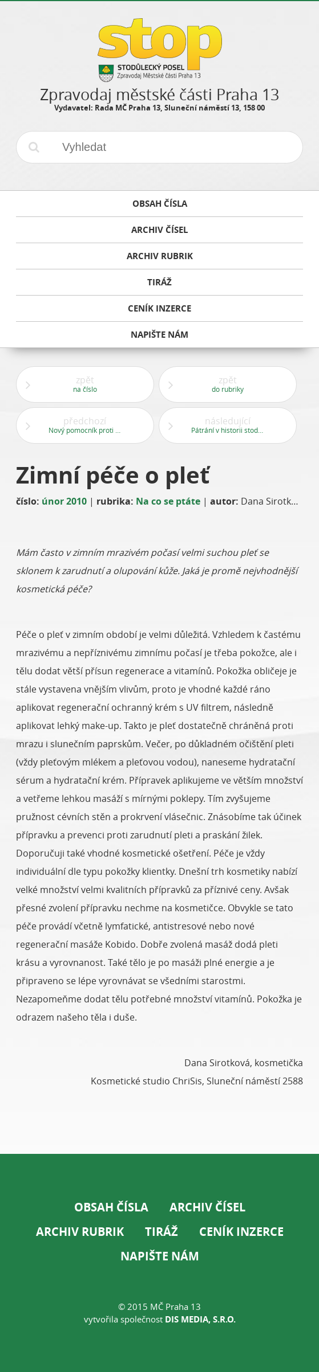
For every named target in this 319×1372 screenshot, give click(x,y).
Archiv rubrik (80, 1231)
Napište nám (159, 1256)
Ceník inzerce (241, 1231)
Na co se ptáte (168, 501)
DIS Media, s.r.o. (200, 1319)
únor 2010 (64, 501)
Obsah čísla (111, 1207)
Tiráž (161, 1231)
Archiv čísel (207, 1207)
